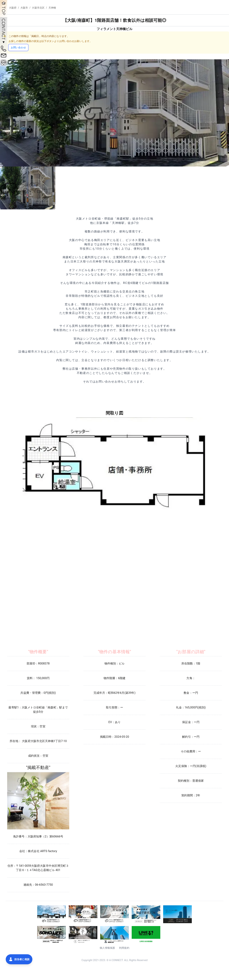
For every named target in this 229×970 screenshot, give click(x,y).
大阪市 (24, 7)
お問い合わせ (18, 47)
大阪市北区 (38, 7)
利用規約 (124, 947)
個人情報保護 (107, 947)
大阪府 (12, 7)
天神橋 (52, 7)
